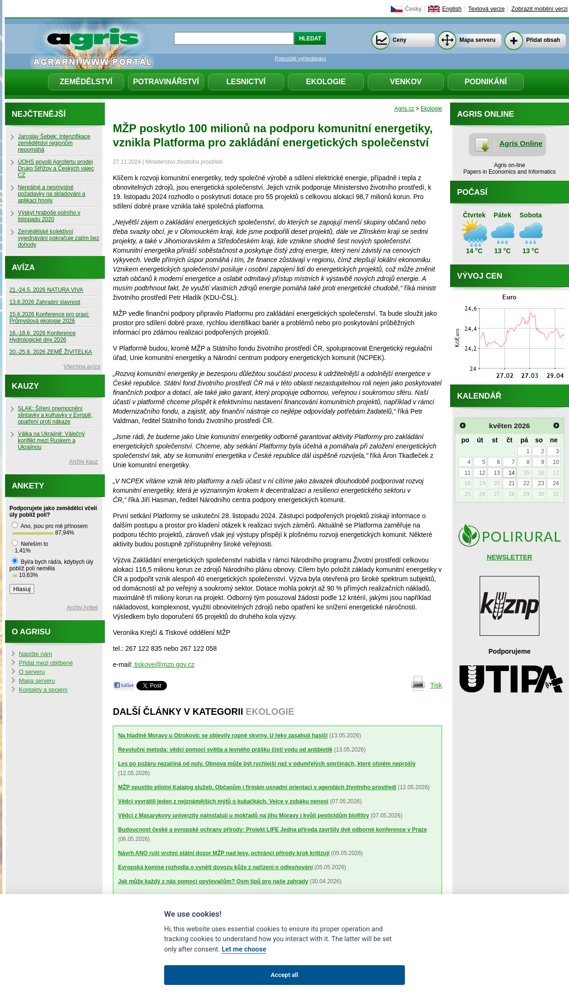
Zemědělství (86, 82)
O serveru (32, 672)
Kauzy (25, 386)
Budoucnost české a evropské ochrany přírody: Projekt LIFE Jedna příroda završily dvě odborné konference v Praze (272, 829)
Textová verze (486, 9)
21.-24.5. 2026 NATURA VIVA (46, 290)
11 (467, 473)
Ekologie (326, 82)
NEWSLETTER (509, 557)
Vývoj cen (479, 276)
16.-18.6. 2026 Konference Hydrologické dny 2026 (42, 336)
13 (497, 473)
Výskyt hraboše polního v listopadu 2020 (49, 216)
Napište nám (35, 654)
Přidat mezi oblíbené (46, 663)
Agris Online (521, 143)
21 (511, 483)
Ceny (399, 40)
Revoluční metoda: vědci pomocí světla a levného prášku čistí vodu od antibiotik (225, 749)
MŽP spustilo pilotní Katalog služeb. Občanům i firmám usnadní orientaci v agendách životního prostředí (257, 787)
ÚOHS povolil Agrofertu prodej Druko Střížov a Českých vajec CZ (56, 168)
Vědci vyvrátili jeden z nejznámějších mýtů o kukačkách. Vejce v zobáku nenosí (223, 801)
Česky (413, 9)
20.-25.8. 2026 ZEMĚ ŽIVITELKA (50, 352)
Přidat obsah (543, 40)
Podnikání (486, 82)
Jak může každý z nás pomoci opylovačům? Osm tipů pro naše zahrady (213, 881)
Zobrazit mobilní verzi (539, 9)
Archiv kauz (83, 461)
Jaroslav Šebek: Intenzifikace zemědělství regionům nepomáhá (54, 143)
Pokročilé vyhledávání (300, 58)
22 (526, 483)
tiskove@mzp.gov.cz (163, 664)
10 (556, 462)
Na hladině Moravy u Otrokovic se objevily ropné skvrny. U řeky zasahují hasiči (223, 735)
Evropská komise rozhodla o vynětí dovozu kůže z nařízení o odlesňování (215, 867)
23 (541, 483)
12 (482, 473)
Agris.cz (404, 108)
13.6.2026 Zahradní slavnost (44, 302)
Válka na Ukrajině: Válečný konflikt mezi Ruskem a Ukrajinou (51, 440)
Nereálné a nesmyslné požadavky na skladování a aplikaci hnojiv (51, 194)
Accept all (284, 974)
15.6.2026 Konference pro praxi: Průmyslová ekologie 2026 (49, 317)
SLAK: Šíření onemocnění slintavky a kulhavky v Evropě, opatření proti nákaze (55, 415)
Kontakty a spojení (43, 690)
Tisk (436, 685)
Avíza (23, 267)
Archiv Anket (82, 607)
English (451, 9)
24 (556, 483)
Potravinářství (166, 82)
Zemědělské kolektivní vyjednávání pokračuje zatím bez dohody (58, 238)
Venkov (406, 82)
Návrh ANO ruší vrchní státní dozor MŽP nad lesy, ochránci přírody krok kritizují (224, 853)
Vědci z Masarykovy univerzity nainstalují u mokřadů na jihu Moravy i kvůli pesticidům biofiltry (243, 815)
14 (511, 473)
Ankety (28, 485)
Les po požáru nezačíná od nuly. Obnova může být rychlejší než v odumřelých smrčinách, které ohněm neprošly (267, 763)
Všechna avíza (81, 366)
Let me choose (243, 949)
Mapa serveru (477, 40)
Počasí (472, 192)
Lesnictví (246, 82)
